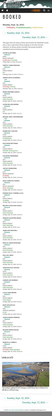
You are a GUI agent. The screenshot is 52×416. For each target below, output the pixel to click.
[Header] (26, 4)
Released (7, 54)
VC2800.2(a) (6, 60)
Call (5, 79)
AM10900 (5, 150)
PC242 (5, 312)
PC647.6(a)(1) (7, 300)
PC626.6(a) (10, 188)
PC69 (4, 188)
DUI (4, 72)
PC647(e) (12, 86)
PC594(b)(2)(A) (7, 138)
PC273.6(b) (14, 60)
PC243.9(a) (6, 86)
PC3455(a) (6, 175)
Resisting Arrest (13, 150)
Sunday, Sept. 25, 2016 (16, 32)
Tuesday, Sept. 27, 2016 (35, 37)
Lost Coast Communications (16, 410)
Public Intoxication (8, 99)
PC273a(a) (6, 349)
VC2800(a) (6, 200)
